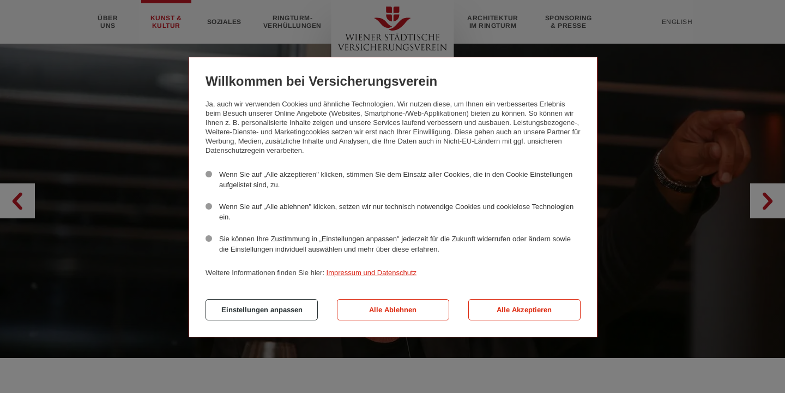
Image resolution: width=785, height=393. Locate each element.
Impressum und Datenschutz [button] (371, 273)
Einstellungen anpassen (262, 310)
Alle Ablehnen (392, 310)
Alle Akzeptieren (524, 310)
